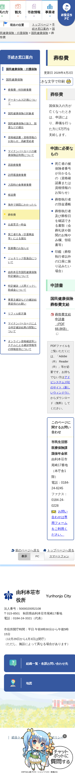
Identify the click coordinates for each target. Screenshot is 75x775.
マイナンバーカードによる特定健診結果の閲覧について (22, 327)
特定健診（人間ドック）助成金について (22, 287)
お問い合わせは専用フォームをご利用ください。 (59, 523)
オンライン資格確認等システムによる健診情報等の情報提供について (22, 345)
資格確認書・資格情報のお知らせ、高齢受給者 (22, 139)
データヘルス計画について (22, 101)
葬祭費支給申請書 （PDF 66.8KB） (63, 324)
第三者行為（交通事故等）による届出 (21, 236)
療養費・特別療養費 (19, 89)
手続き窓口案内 (20, 57)
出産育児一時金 (17, 224)
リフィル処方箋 (17, 313)
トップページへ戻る (60, 550)
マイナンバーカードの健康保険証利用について (22, 153)
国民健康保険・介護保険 (21, 69)
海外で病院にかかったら (22, 204)
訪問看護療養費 (17, 174)
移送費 (12, 194)
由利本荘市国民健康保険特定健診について (22, 274)
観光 (18, 12)
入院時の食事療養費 (19, 184)
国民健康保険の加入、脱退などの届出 (22, 125)
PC (37, 556)
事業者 (50, 12)
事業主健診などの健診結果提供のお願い (22, 301)
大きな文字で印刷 (51, 81)
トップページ (40, 24)
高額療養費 (14, 164)
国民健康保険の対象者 (21, 113)
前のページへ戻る (27, 550)
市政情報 (34, 12)
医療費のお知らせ (18, 248)
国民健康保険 (39, 33)
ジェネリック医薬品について (22, 260)
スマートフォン (59, 556)
